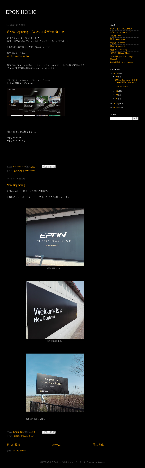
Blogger (100, 462)
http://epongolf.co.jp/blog (18, 56)
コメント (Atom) (19, 451)
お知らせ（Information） (25, 171)
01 (117, 99)
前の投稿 (98, 444)
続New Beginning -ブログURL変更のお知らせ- (36, 31)
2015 (115, 103)
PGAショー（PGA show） (122, 29)
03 (117, 91)
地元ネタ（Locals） (119, 50)
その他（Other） (117, 36)
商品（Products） (118, 46)
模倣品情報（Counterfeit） (122, 62)
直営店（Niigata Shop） (24, 436)
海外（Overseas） (118, 39)
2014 (115, 107)
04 (117, 77)
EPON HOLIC (21, 12)
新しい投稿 (13, 444)
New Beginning (16, 185)
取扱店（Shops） (118, 43)
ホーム (56, 444)
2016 (115, 73)
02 (117, 95)
